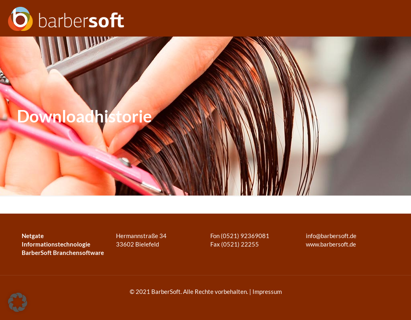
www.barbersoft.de (330, 244)
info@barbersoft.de (331, 235)
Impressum (267, 291)
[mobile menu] (398, 18)
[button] (17, 302)
